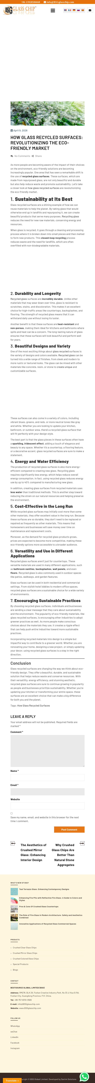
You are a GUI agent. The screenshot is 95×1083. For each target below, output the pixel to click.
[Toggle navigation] (53, 10)
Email (15, 784)
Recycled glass (19, 298)
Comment (17, 731)
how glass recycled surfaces (43, 187)
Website (15, 799)
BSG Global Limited (39, 1079)
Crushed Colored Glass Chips (26, 959)
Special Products (20, 964)
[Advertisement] (48, 80)
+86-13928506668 (30, 2)
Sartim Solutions (68, 1079)
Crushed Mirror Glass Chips (25, 953)
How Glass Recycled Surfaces (33, 705)
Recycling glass (70, 216)
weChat (14, 1032)
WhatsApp (15, 1026)
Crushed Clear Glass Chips (25, 947)
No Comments (22, 155)
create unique (64, 366)
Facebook (15, 1043)
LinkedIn (14, 1037)
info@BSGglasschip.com (60, 2)
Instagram (15, 1048)
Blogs (15, 970)
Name (15, 770)
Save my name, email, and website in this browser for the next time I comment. (45, 819)
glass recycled (61, 351)
